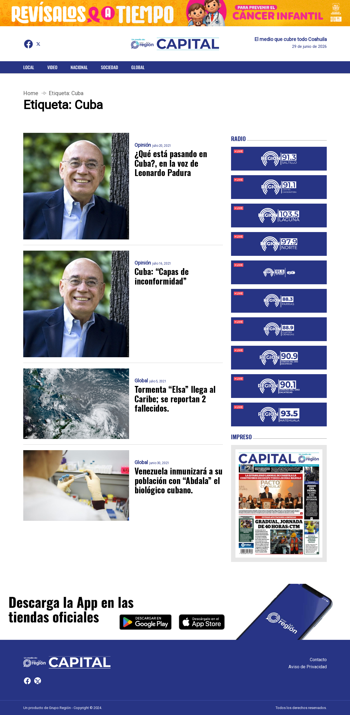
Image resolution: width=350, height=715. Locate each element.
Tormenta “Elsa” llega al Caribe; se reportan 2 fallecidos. (175, 399)
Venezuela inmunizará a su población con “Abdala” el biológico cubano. (179, 480)
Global (138, 67)
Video (52, 67)
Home (30, 93)
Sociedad (109, 67)
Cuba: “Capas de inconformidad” (162, 276)
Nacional (79, 67)
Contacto (318, 659)
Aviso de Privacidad (307, 666)
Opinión (143, 145)
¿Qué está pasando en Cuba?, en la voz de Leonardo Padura (171, 163)
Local (28, 67)
